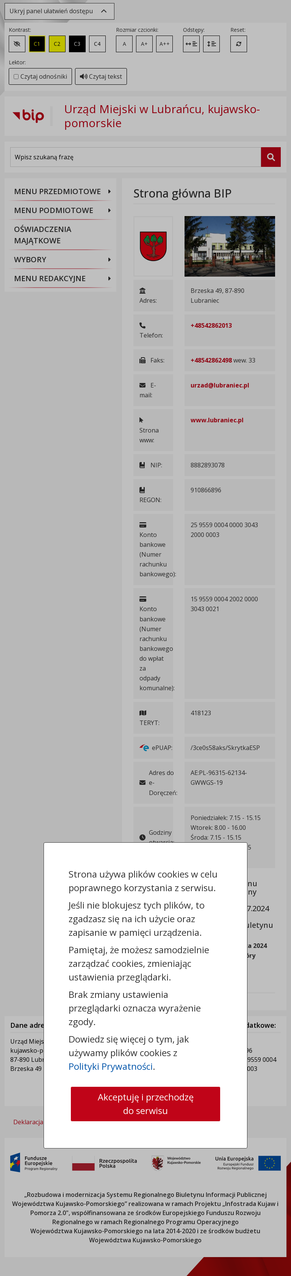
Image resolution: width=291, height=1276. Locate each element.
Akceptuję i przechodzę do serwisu (145, 1104)
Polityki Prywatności (111, 1066)
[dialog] (145, 638)
